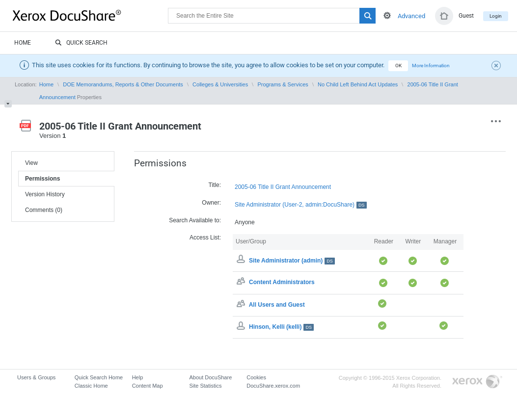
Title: (214, 185)
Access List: (205, 237)
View (31, 162)
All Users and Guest (277, 304)
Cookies (256, 377)
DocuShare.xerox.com (273, 386)
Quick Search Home (99, 377)
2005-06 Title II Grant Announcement (283, 187)
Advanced (411, 16)
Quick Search (81, 43)
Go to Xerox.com (477, 382)
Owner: (211, 202)
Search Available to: (195, 220)
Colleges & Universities (220, 84)
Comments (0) (43, 210)
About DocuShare (210, 377)
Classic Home (91, 386)
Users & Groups (36, 377)
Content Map (147, 386)
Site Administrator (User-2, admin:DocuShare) (301, 205)
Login (496, 16)
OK (398, 65)
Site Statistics (205, 386)
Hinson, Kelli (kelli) (281, 326)
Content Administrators (282, 282)
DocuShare (90, 15)
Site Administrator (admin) (292, 260)
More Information (431, 65)
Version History (45, 194)
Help (137, 377)
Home (22, 42)
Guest (466, 15)
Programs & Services (282, 84)
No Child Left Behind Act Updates (358, 84)
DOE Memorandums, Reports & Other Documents (123, 84)
